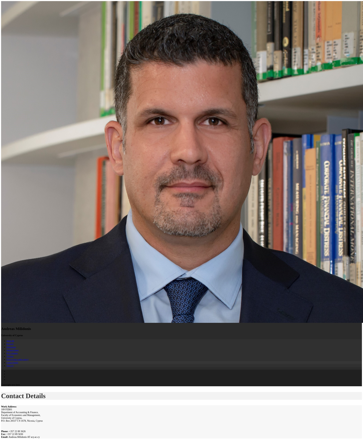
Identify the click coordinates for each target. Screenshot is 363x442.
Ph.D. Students (12, 353)
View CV (10, 366)
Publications (11, 347)
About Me (10, 341)
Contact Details (12, 363)
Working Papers (12, 350)
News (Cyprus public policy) (17, 360)
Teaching (9, 356)
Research (9, 344)
